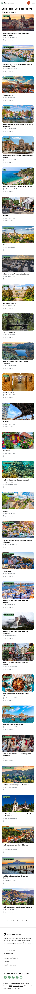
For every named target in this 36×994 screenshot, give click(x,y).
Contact (7, 962)
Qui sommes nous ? (10, 950)
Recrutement (8, 954)
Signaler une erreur (10, 965)
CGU (10, 986)
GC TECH (14, 988)
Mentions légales (18, 986)
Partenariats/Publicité (11, 958)
